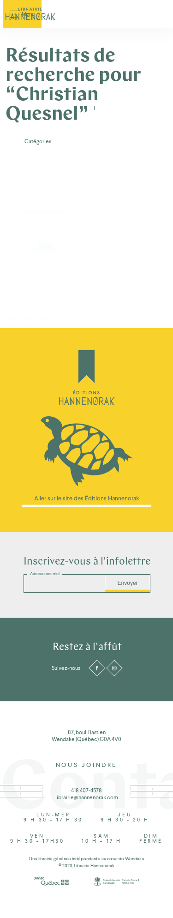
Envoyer (128, 583)
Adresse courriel (45, 574)
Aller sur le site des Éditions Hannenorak (86, 498)
